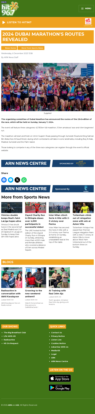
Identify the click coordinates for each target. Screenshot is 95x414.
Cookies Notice (58, 343)
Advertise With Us (59, 347)
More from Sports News (32, 48)
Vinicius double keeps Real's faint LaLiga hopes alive (11, 212)
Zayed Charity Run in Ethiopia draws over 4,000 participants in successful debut (35, 215)
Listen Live (56, 340)
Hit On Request (11, 343)
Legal (53, 354)
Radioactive (9, 340)
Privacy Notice (58, 336)
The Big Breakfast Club (15, 332)
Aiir (17, 405)
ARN (53, 358)
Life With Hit (10, 336)
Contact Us (56, 332)
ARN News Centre (59, 361)
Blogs (7, 262)
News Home (10, 48)
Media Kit (55, 350)
